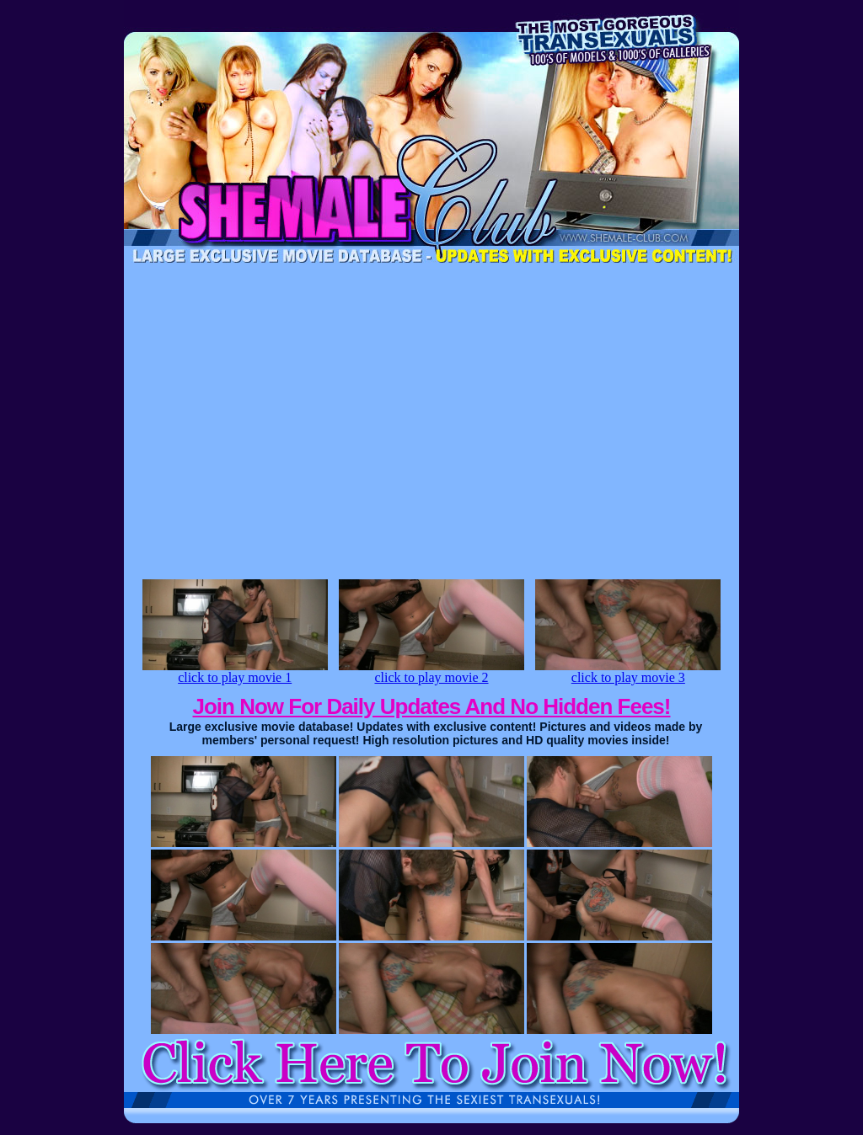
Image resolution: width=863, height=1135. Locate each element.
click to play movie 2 (431, 671)
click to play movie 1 (235, 671)
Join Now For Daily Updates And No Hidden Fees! (432, 706)
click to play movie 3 (628, 671)
